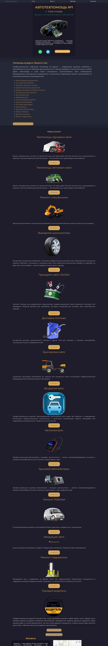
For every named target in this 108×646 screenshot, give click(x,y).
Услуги (52, 1)
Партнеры (73, 1)
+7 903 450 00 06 (67, 15)
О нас (33, 1)
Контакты (93, 1)
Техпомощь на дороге (10, 1)
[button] (52, 1)
